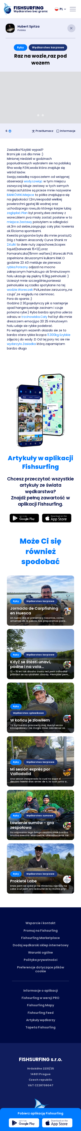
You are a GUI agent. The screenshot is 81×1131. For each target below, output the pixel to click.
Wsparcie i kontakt (40, 923)
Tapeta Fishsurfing (40, 1027)
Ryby (20, 47)
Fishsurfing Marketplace (40, 938)
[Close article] (71, 28)
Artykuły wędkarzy (40, 1020)
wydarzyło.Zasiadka (21, 344)
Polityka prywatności (40, 960)
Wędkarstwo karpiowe (48, 47)
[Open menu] (73, 9)
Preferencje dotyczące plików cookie (40, 969)
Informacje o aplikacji (40, 991)
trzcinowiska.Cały (34, 317)
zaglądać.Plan (17, 213)
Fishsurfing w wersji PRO (40, 998)
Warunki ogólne (40, 952)
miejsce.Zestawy (19, 222)
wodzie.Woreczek (20, 290)
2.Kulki (11, 244)
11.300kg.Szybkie (58, 335)
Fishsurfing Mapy (40, 1005)
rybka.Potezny (17, 267)
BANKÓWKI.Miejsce (20, 195)
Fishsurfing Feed (41, 1013)
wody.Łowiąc (33, 181)
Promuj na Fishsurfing (41, 930)
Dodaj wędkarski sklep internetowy (40, 945)
